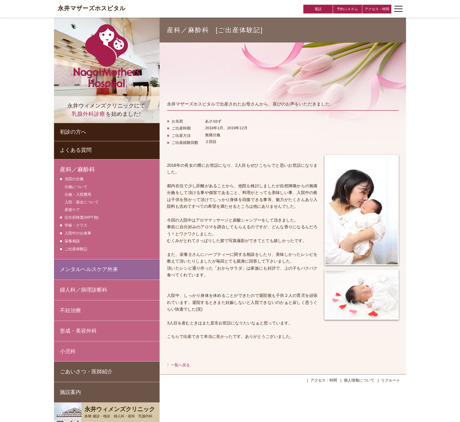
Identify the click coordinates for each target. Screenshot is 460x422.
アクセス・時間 (377, 9)
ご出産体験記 (76, 249)
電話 (318, 9)
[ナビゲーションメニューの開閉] (398, 9)
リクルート (390, 380)
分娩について (76, 187)
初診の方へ (73, 132)
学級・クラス (76, 225)
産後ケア (72, 209)
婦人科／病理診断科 (83, 290)
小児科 (68, 351)
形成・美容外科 (78, 331)
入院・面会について (82, 202)
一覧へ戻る (180, 365)
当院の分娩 (74, 179)
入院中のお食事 (78, 233)
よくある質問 (76, 150)
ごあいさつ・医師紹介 (86, 372)
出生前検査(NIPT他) (82, 217)
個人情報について (359, 380)
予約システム (347, 9)
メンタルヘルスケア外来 (89, 269)
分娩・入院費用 (78, 194)
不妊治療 (70, 310)
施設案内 (70, 392)
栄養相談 (72, 241)
